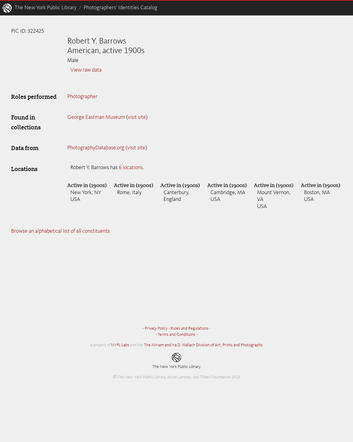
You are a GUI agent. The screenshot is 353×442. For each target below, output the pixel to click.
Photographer (82, 96)
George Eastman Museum (96, 117)
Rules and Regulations (190, 328)
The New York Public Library (46, 7)
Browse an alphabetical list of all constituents (60, 231)
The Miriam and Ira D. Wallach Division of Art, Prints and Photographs (203, 345)
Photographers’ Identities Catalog (120, 7)
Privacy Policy (156, 328)
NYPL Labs (120, 345)
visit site (137, 117)
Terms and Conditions (176, 334)
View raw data (86, 70)
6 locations (131, 167)
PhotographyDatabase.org (95, 148)
